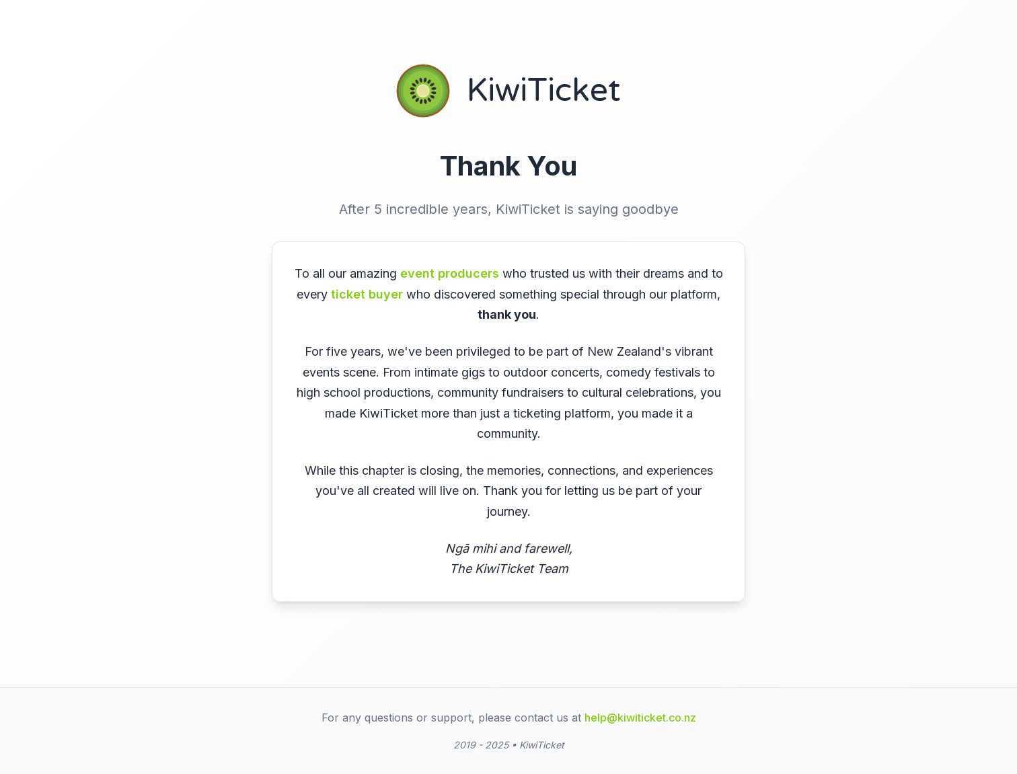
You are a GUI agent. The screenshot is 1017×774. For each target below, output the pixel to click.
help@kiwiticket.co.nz (640, 725)
